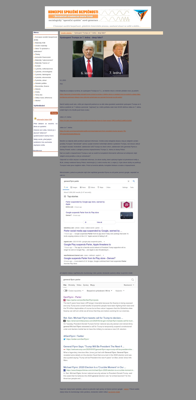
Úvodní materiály (41, 46)
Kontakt (37, 66)
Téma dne (38, 95)
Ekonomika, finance (42, 86)
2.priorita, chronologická (43, 72)
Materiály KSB (40, 43)
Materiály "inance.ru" (42, 63)
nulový (126, 389)
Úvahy (37, 92)
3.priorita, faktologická (43, 74)
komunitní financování (43, 57)
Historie (37, 89)
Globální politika (40, 83)
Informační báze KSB (43, 119)
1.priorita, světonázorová (44, 69)
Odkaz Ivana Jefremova (43, 98)
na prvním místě (114, 392)
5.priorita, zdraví (41, 80)
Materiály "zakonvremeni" (44, 60)
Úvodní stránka (66, 33)
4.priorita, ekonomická (43, 77)
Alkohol (37, 101)
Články (37, 54)
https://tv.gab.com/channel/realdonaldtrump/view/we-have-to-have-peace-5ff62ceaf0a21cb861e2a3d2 (96, 120)
